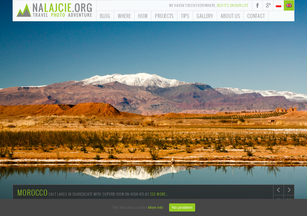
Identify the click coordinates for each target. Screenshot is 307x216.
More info (155, 208)
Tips (185, 16)
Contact (256, 16)
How (143, 16)
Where (124, 16)
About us (230, 16)
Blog (105, 16)
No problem (182, 207)
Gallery (205, 16)
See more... (159, 193)
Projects (164, 16)
